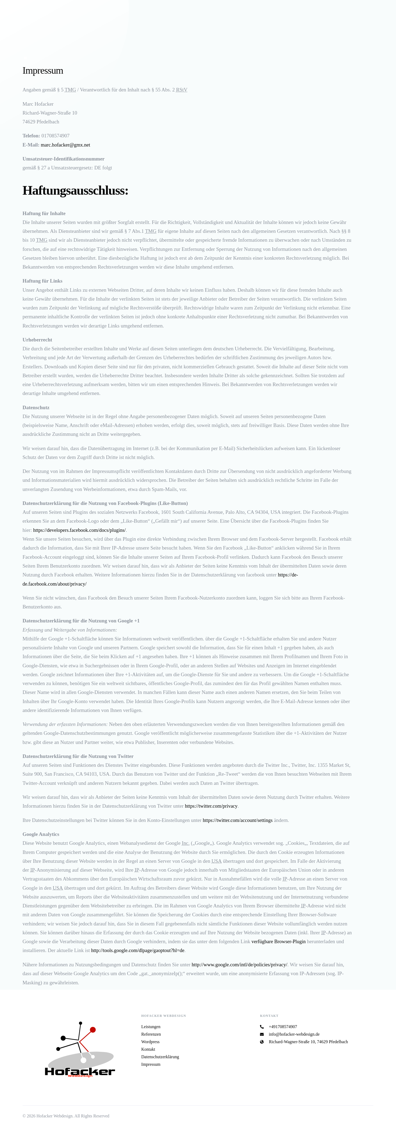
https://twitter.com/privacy (212, 805)
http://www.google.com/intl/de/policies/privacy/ (241, 964)
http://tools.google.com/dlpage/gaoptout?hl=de (139, 950)
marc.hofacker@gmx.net (66, 145)
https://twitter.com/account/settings (238, 820)
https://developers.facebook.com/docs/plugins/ (80, 530)
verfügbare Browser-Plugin (279, 941)
